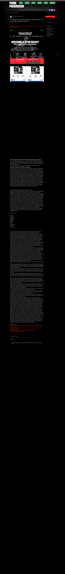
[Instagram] (54, 10)
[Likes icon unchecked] (10, 336)
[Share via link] (15, 336)
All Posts (11, 12)
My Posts (16, 12)
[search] (50, 13)
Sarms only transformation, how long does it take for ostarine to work (50, 34)
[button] (33, 2)
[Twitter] (52, 10)
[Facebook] (49, 10)
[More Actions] (43, 16)
